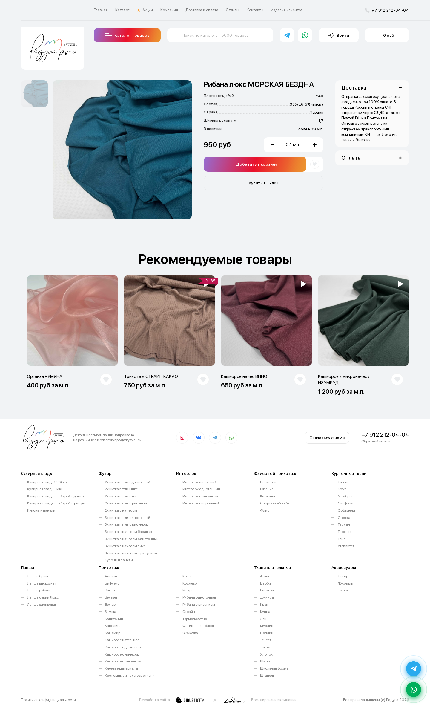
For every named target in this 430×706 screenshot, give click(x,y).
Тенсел (266, 640)
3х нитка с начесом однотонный (132, 539)
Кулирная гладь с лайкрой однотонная (58, 496)
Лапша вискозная (41, 583)
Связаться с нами (327, 437)
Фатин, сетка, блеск (198, 626)
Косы (186, 576)
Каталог (122, 10)
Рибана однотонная (199, 597)
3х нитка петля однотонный (127, 518)
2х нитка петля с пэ (120, 496)
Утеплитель (347, 546)
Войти (338, 35)
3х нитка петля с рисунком (127, 524)
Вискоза (267, 590)
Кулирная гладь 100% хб (47, 482)
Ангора (111, 576)
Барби (265, 583)
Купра (265, 612)
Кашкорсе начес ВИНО (244, 376)
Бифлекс (112, 583)
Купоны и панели (41, 510)
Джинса (267, 597)
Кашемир (112, 633)
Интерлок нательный (199, 482)
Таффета (345, 532)
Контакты (255, 10)
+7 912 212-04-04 (387, 10)
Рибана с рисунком (198, 604)
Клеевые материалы (121, 668)
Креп (264, 604)
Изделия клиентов (286, 10)
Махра (188, 590)
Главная (101, 10)
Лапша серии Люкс (43, 597)
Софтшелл (346, 510)
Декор (343, 576)
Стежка (344, 518)
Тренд (265, 647)
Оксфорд (345, 503)
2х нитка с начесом (121, 510)
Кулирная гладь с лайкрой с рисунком (58, 503)
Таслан (344, 524)
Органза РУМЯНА (44, 376)
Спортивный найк (275, 503)
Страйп (188, 612)
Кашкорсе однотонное (123, 647)
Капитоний (114, 619)
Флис (264, 510)
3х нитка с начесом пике (125, 546)
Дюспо (343, 482)
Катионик (268, 496)
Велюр (110, 604)
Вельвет (111, 597)
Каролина (113, 626)
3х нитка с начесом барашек (128, 532)
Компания (169, 10)
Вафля (110, 590)
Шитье (265, 661)
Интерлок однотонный (201, 489)
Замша (110, 612)
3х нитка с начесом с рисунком (131, 553)
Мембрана (347, 496)
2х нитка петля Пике (121, 489)
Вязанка (267, 489)
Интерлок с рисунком (200, 496)
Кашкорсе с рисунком (123, 661)
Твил (341, 539)
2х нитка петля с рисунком (127, 503)
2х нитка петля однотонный (127, 482)
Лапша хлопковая (42, 604)
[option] (34, 93)
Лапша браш (37, 576)
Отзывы (232, 10)
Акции (145, 10)
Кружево (189, 583)
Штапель (267, 675)
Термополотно (194, 619)
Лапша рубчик (39, 590)
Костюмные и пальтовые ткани (130, 675)
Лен (263, 619)
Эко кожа (190, 633)
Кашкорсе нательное (122, 640)
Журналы (346, 583)
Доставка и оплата (201, 10)
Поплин (266, 633)
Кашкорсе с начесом (122, 654)
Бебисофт (268, 482)
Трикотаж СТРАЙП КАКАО (151, 376)
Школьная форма (274, 668)
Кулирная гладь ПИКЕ (45, 489)
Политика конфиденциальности (48, 700)
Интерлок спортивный (200, 503)
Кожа (342, 489)
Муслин (266, 626)
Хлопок (266, 654)
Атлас (265, 576)
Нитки (343, 590)
